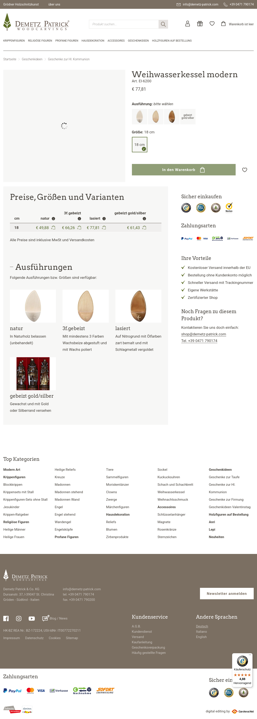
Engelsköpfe (64, 529)
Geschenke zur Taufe (224, 477)
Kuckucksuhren (168, 477)
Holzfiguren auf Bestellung (172, 40)
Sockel (162, 470)
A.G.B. (136, 626)
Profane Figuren (66, 40)
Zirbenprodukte (117, 537)
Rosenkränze (166, 529)
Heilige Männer (14, 529)
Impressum (11, 638)
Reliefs (111, 522)
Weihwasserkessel (171, 492)
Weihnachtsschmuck (172, 500)
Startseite (9, 59)
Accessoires (116, 40)
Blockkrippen (12, 485)
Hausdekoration (92, 40)
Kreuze (60, 477)
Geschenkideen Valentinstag (230, 507)
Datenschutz (34, 638)
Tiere (109, 470)
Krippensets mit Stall (18, 492)
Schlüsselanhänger (171, 515)
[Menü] (250, 655)
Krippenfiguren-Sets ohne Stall (25, 500)
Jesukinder (11, 507)
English (201, 637)
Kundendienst (142, 632)
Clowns (111, 492)
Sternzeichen (166, 537)
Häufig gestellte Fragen (149, 653)
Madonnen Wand (67, 500)
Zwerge (111, 500)
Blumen (111, 529)
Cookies (55, 638)
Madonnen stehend (69, 492)
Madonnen (62, 485)
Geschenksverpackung (148, 647)
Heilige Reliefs (65, 470)
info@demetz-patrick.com (82, 589)
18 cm (139, 144)
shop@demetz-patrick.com (203, 334)
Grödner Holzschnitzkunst (21, 4)
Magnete (163, 522)
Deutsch (202, 626)
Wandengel (63, 522)
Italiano (201, 632)
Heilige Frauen (13, 537)
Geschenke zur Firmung (226, 500)
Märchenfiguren (117, 507)
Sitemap (72, 638)
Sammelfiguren (117, 477)
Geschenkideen (138, 40)
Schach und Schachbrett (175, 485)
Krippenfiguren (14, 40)
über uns (54, 4)
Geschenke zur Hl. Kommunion (69, 59)
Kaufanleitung (142, 642)
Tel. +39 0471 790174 (199, 340)
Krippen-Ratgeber (16, 515)
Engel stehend (65, 515)
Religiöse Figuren (40, 40)
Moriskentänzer (117, 485)
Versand (138, 637)
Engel (59, 507)
